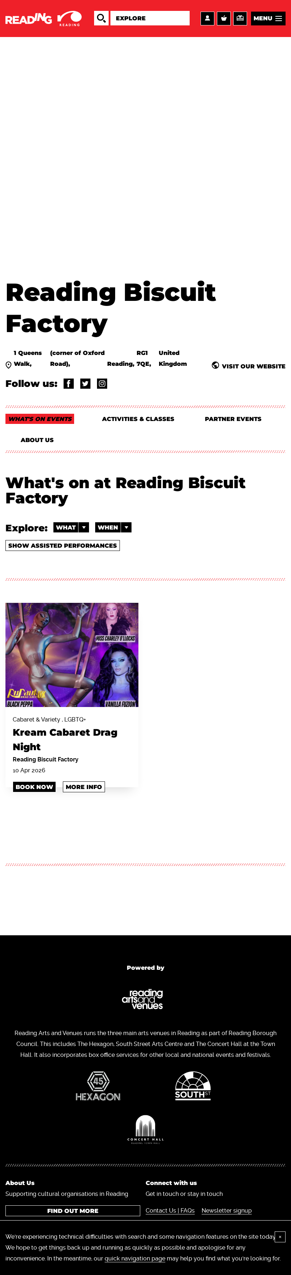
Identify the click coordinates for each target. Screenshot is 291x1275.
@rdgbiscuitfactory (102, 383)
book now (34, 787)
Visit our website (254, 366)
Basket (224, 18)
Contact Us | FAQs (170, 1210)
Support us (240, 18)
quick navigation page (135, 1258)
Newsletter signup (227, 1210)
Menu (263, 18)
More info (84, 787)
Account (207, 18)
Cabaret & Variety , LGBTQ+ (72, 735)
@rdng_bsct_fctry (85, 383)
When (115, 527)
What (72, 527)
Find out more (72, 1210)
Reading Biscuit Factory (45, 759)
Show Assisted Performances (62, 545)
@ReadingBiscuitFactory (68, 383)
